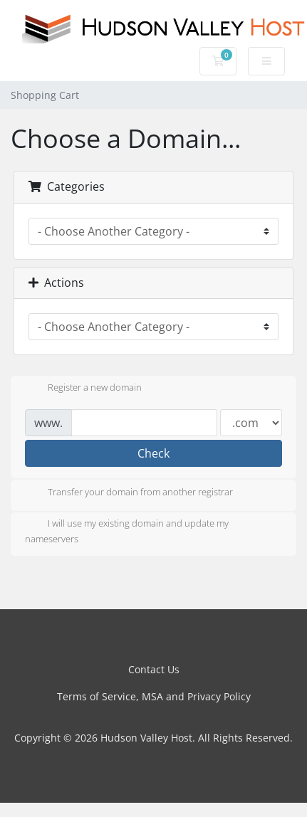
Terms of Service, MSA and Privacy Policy (154, 696)
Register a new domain (83, 388)
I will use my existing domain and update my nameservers (127, 531)
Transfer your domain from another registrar (129, 493)
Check (153, 453)
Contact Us (153, 669)
